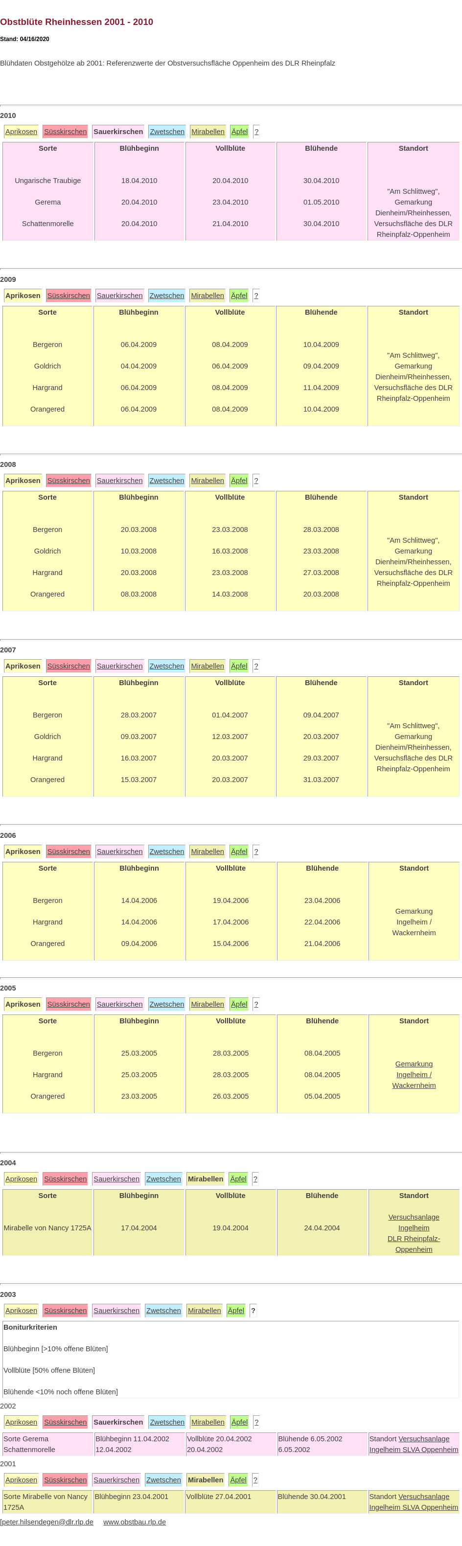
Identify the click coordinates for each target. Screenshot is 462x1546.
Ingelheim (386, 1450)
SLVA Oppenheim (430, 1450)
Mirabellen (208, 132)
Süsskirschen (65, 132)
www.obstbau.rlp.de (134, 1522)
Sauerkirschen (120, 296)
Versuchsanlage (423, 1439)
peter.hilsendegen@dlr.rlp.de (47, 1522)
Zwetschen (167, 132)
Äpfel (239, 132)
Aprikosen (21, 132)
